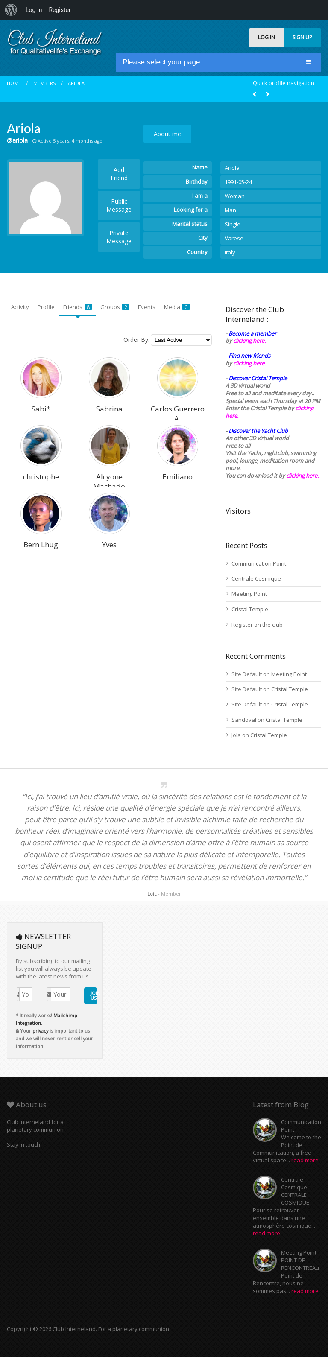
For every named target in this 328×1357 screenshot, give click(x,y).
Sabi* (41, 409)
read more (305, 1160)
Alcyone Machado (109, 481)
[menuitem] (11, 10)
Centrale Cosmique (256, 578)
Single (232, 224)
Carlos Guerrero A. (178, 413)
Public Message (119, 205)
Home (14, 83)
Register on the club (257, 624)
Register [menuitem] (59, 9)
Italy (230, 252)
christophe (41, 477)
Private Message (119, 237)
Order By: (136, 340)
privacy (40, 1030)
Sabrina (109, 409)
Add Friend (119, 174)
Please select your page (161, 62)
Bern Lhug (40, 544)
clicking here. (249, 340)
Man (230, 210)
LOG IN (266, 37)
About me (167, 134)
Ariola (76, 83)
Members (44, 83)
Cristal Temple (249, 609)
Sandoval (243, 720)
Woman (235, 196)
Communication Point (258, 563)
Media (177, 307)
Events (146, 307)
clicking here (301, 475)
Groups (114, 307)
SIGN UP (302, 37)
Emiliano (177, 477)
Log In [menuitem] (34, 9)
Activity (20, 307)
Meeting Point (249, 594)
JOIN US (94, 995)
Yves (109, 544)
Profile (46, 307)
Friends (77, 307)
